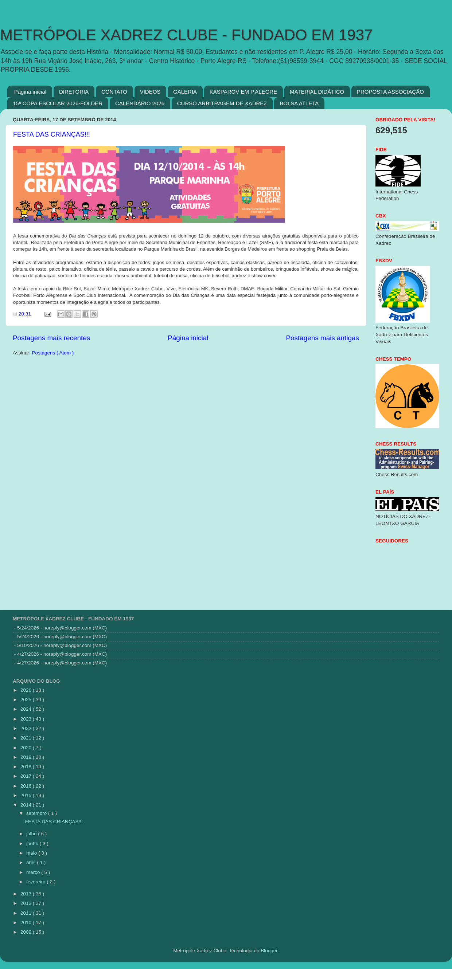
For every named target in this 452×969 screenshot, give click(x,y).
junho (33, 843)
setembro (37, 813)
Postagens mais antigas (322, 338)
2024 (26, 709)
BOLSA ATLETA (299, 103)
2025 (26, 699)
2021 (26, 738)
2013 (26, 894)
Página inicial (30, 92)
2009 (26, 932)
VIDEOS (150, 92)
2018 (26, 766)
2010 (26, 922)
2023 (26, 719)
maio (32, 853)
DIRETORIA (74, 92)
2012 (26, 903)
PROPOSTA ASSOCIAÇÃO (390, 92)
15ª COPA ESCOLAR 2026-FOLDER (57, 103)
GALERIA (185, 92)
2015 (26, 795)
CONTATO (114, 92)
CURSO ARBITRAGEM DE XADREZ (222, 103)
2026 (26, 690)
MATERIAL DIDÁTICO (317, 92)
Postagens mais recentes (51, 338)
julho (32, 833)
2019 (26, 757)
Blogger (269, 950)
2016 (26, 786)
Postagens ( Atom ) (53, 353)
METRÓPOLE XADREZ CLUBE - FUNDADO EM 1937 (186, 34)
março (33, 872)
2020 (26, 747)
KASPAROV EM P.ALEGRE (243, 92)
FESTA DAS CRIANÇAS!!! (51, 134)
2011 (26, 913)
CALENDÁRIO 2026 (139, 103)
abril (31, 862)
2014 (26, 805)
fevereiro (36, 881)
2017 (26, 776)
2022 (26, 728)
